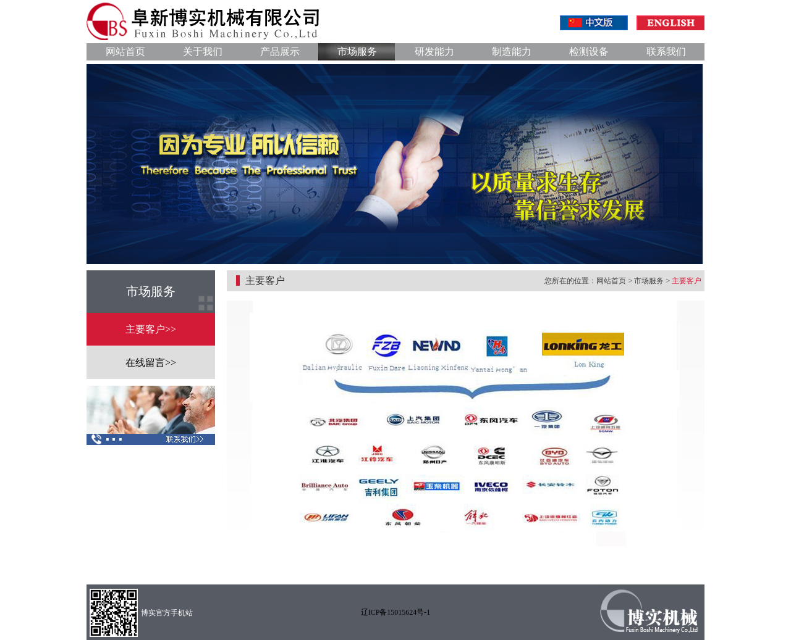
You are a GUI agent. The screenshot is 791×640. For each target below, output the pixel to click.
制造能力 (511, 51)
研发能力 (434, 51)
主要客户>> (150, 329)
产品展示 (280, 51)
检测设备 (589, 51)
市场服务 (357, 51)
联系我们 (666, 51)
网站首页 (125, 51)
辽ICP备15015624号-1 (396, 612)
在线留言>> (150, 362)
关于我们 (202, 51)
